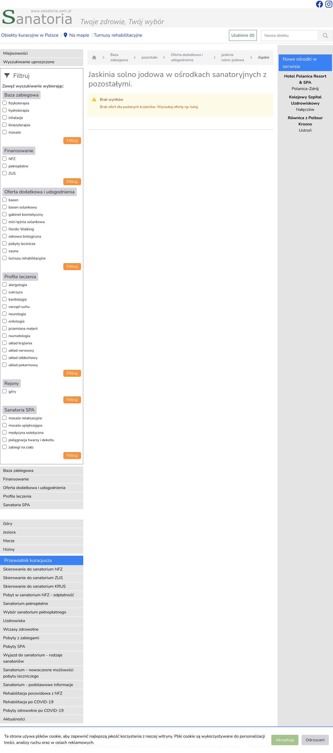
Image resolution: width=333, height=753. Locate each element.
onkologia (16, 321)
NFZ (12, 158)
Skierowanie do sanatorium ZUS (33, 578)
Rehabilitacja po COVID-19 (28, 702)
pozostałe (149, 57)
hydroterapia (19, 110)
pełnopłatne (18, 166)
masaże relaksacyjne (25, 418)
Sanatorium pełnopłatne (25, 603)
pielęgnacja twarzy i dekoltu (31, 440)
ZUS (12, 173)
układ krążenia (20, 343)
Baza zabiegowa (18, 470)
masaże (15, 132)
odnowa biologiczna (25, 236)
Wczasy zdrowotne (21, 629)
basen (13, 200)
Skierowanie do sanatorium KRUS (34, 586)
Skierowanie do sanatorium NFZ (32, 569)
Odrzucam (315, 740)
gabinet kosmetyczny (26, 214)
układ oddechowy (23, 357)
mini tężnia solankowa (27, 221)
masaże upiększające (25, 425)
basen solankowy (23, 207)
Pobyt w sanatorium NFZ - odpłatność (38, 595)
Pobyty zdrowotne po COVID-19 (33, 710)
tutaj (194, 106)
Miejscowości (15, 53)
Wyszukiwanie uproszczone (28, 62)
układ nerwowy (21, 350)
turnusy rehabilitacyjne (27, 258)
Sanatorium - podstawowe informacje (38, 685)
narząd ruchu (19, 306)
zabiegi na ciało (21, 447)
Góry (7, 524)
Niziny (9, 549)
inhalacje (16, 117)
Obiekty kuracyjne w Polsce (30, 35)
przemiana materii (23, 328)
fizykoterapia (19, 103)
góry (12, 391)
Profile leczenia (17, 496)
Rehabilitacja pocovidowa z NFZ (32, 693)
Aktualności (14, 719)
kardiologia (18, 299)
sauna (13, 251)
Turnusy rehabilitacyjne (118, 35)
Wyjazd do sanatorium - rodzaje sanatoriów (32, 658)
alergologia (18, 284)
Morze (9, 541)
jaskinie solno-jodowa (232, 57)
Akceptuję (285, 740)
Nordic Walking (21, 229)
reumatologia (19, 335)
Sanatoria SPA (16, 505)
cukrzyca (16, 292)
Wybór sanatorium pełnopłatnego (34, 612)
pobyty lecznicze (22, 243)
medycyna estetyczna (26, 432)
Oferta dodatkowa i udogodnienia (34, 488)
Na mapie (76, 35)
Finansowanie (16, 479)
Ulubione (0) (242, 35)
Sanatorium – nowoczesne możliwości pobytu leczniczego (38, 673)
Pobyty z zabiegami (21, 638)
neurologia (17, 314)
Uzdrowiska (14, 621)
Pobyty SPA (14, 646)
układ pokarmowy (23, 365)
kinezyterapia (19, 125)
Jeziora (9, 532)
